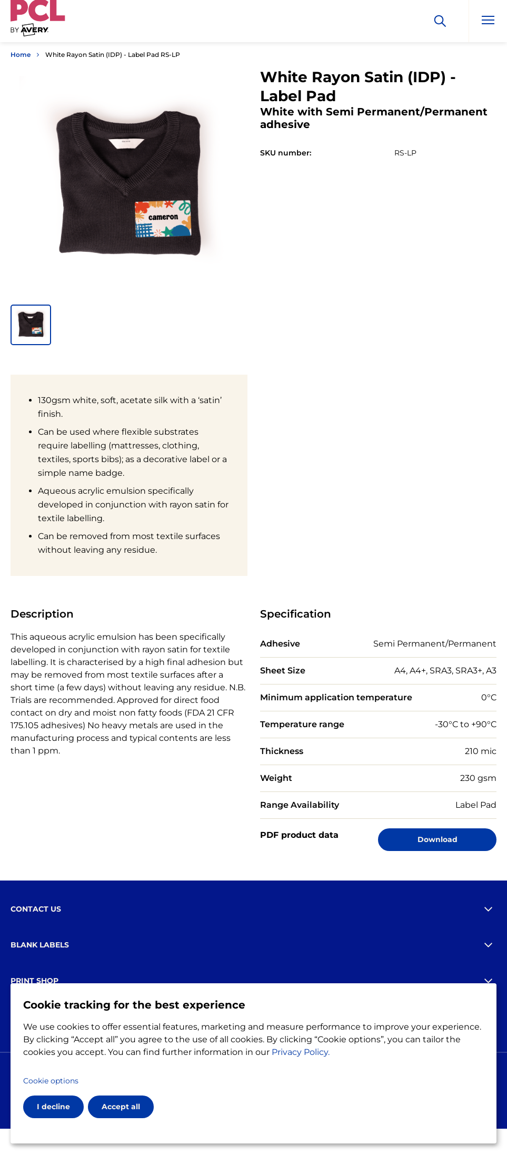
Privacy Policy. (301, 1052)
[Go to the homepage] (38, 23)
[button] (31, 325)
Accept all (121, 1106)
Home (21, 54)
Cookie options (50, 1080)
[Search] (440, 21)
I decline (53, 1106)
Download (437, 839)
